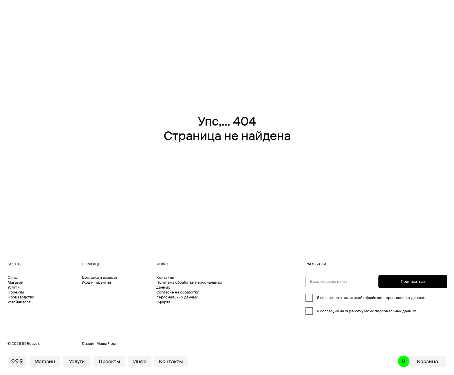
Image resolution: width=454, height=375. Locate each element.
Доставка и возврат (99, 277)
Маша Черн (107, 343)
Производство (21, 297)
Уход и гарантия (96, 282)
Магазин (15, 282)
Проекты (16, 292)
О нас (13, 277)
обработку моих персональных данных (380, 311)
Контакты (165, 277)
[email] (341, 281)
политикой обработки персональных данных (384, 297)
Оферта (163, 302)
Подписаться (413, 281)
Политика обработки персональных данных (189, 285)
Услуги (14, 287)
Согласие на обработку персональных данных (177, 295)
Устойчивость (20, 302)
